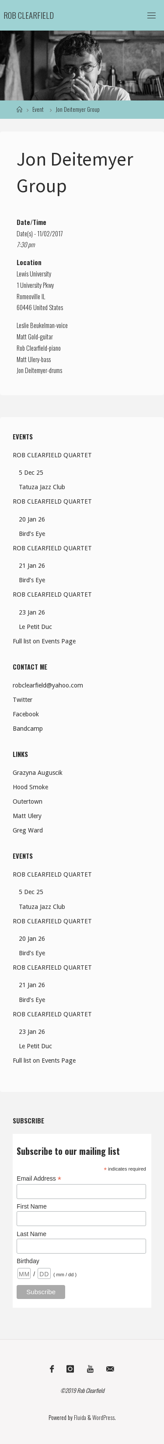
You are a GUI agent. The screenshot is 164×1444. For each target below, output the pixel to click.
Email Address (39, 1179)
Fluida (79, 1417)
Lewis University (34, 273)
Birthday (28, 1260)
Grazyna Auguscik (38, 772)
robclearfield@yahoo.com (48, 685)
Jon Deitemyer (32, 370)
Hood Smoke (30, 787)
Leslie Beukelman (36, 325)
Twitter (22, 699)
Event (38, 109)
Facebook (26, 714)
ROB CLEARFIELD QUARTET (52, 455)
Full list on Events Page (44, 641)
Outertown (27, 801)
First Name (31, 1206)
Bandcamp (28, 728)
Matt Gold (27, 336)
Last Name (31, 1233)
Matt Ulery (28, 359)
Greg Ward (28, 830)
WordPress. (104, 1417)
